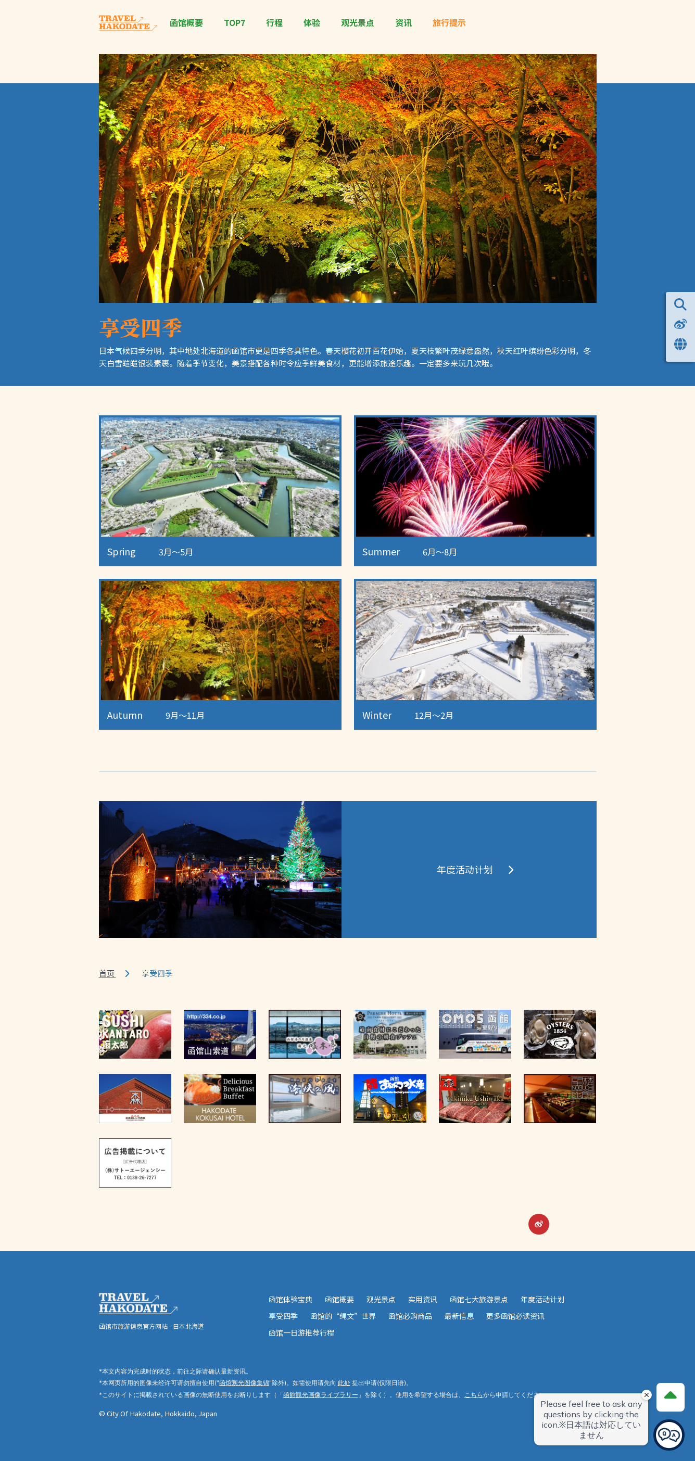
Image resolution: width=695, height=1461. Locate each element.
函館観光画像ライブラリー (320, 1395)
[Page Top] (670, 1396)
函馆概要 (186, 23)
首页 (107, 973)
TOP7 (234, 23)
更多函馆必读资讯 (515, 1316)
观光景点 (357, 23)
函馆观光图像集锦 (244, 1383)
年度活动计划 (542, 1299)
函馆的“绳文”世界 (343, 1316)
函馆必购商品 (410, 1316)
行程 (274, 23)
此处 (344, 1383)
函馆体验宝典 (290, 1299)
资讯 (403, 23)
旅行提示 (449, 23)
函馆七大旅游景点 (479, 1299)
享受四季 (283, 1316)
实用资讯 (422, 1299)
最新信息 (459, 1316)
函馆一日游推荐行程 (301, 1332)
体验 (312, 23)
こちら (473, 1395)
